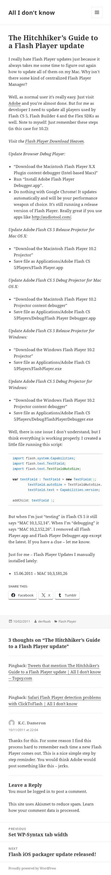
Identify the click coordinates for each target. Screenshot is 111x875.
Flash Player (67, 621)
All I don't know (31, 12)
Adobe (14, 103)
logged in (41, 791)
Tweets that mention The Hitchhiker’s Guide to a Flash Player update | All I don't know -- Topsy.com (54, 672)
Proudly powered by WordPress (32, 868)
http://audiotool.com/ (51, 217)
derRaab (44, 621)
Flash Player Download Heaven (54, 141)
